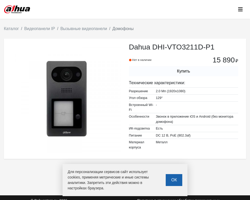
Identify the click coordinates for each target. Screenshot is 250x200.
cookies (74, 177)
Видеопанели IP (39, 28)
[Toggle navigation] (240, 9)
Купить (183, 71)
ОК (174, 180)
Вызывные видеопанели (83, 28)
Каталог (11, 28)
